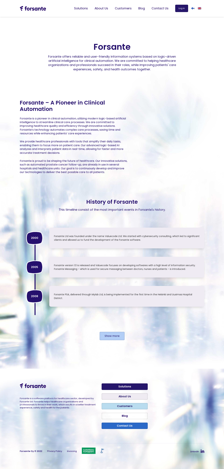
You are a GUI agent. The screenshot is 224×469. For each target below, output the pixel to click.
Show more (112, 336)
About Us (101, 8)
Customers (123, 8)
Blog (141, 8)
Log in (182, 8)
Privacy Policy (54, 451)
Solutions (81, 8)
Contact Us (160, 8)
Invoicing (72, 451)
